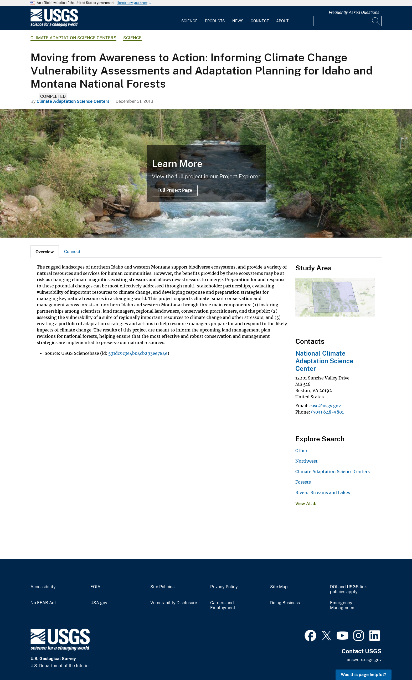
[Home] (54, 25)
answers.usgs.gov (364, 659)
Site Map (279, 587)
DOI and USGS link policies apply (348, 589)
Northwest (306, 461)
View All (305, 503)
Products (215, 21)
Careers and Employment (222, 605)
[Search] (376, 21)
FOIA (95, 587)
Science (189, 21)
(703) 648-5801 (327, 412)
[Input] (347, 21)
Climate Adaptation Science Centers (73, 37)
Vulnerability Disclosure (173, 603)
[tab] (44, 251)
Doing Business (285, 603)
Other (301, 450)
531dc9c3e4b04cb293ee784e (137, 353)
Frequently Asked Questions (354, 12)
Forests (303, 482)
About (282, 21)
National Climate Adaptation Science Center (324, 361)
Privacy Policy (224, 587)
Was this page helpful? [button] (363, 674)
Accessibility (43, 587)
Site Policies (162, 587)
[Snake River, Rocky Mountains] (206, 173)
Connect (260, 21)
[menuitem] (189, 18)
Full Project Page (174, 190)
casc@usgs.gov (325, 405)
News (237, 21)
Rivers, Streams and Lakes (322, 492)
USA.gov (98, 603)
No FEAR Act (43, 603)
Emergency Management (343, 605)
